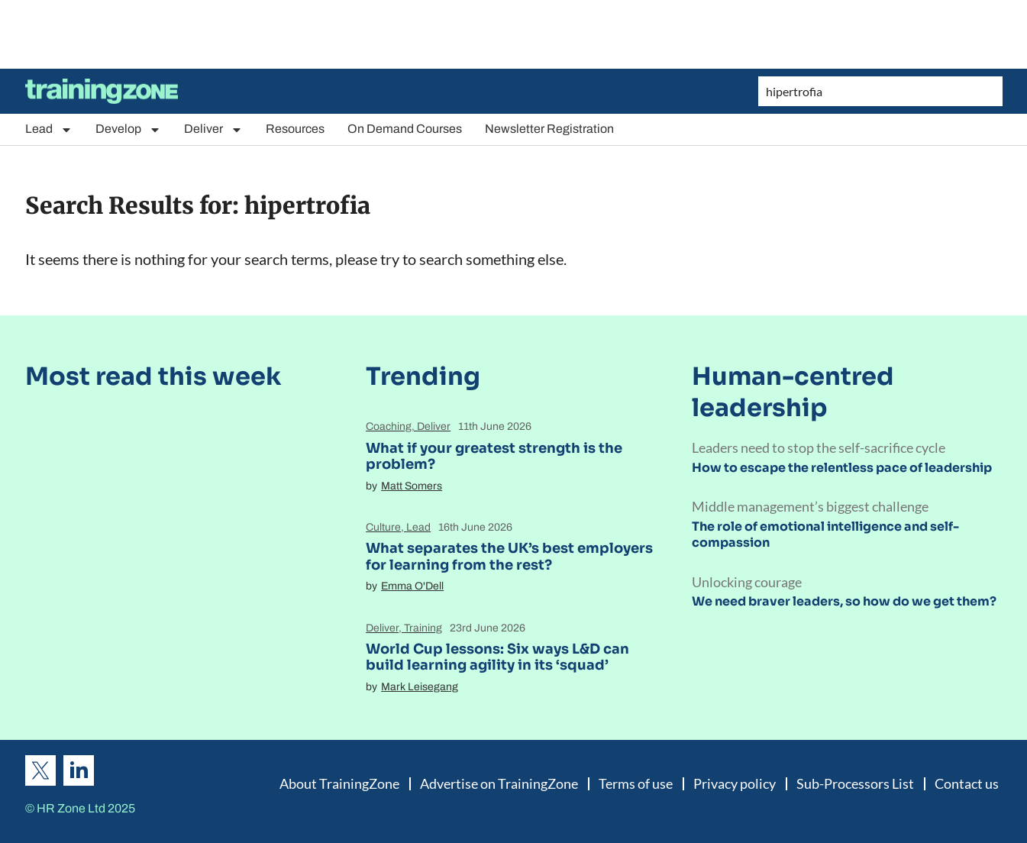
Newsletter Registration (549, 128)
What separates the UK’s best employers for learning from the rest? (509, 556)
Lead (49, 129)
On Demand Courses (404, 128)
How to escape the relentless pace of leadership (842, 468)
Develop (128, 129)
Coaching (389, 426)
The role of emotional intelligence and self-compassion (825, 534)
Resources (295, 128)
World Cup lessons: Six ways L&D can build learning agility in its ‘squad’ (497, 657)
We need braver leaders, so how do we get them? (844, 601)
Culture (383, 527)
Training (423, 628)
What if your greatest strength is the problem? (494, 456)
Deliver (213, 129)
